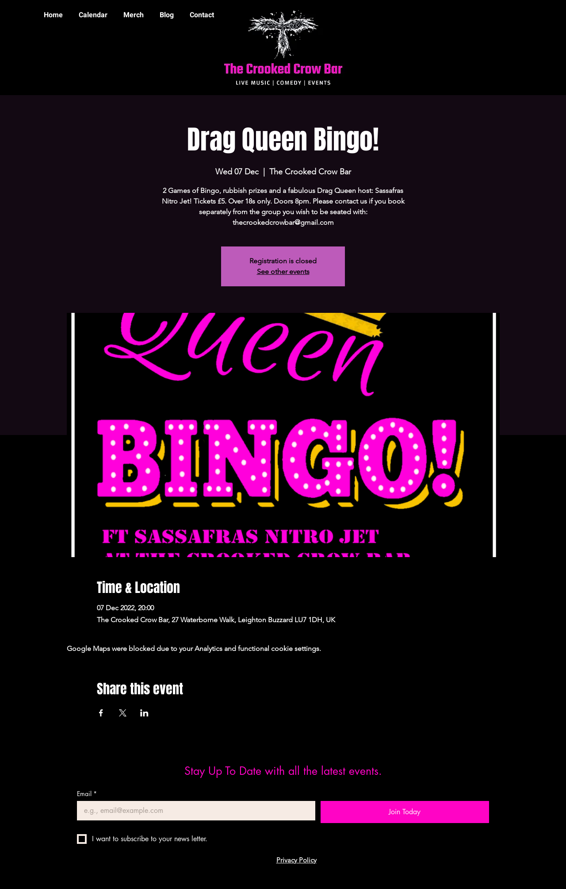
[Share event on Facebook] (101, 712)
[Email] (193, 811)
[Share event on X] (123, 712)
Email (87, 793)
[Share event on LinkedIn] (144, 712)
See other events (283, 271)
